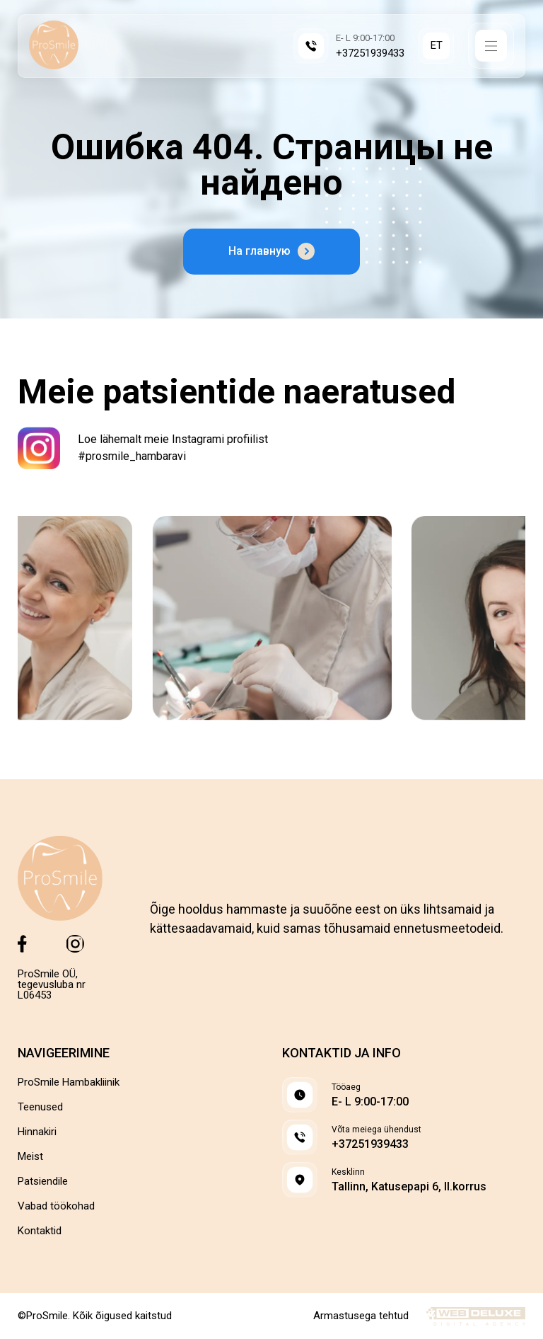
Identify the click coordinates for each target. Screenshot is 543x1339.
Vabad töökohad (56, 1206)
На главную (271, 251)
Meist (30, 1156)
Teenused (40, 1107)
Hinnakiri (37, 1132)
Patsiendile (43, 1181)
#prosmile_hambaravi (132, 456)
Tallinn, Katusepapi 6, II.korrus (409, 1187)
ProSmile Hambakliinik (68, 1082)
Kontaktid (40, 1231)
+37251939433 (370, 53)
